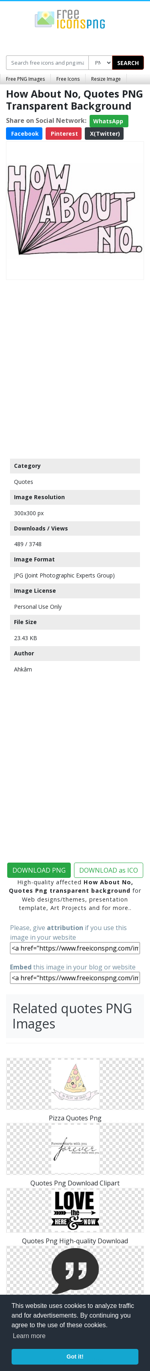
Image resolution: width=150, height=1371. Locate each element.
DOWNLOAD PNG (39, 870)
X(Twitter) (104, 133)
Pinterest (63, 133)
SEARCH (128, 63)
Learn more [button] (29, 1335)
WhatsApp (109, 121)
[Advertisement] (75, 367)
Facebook (24, 133)
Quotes (23, 482)
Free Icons (68, 78)
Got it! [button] (74, 1356)
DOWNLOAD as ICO (108, 870)
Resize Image (106, 78)
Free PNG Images (25, 78)
